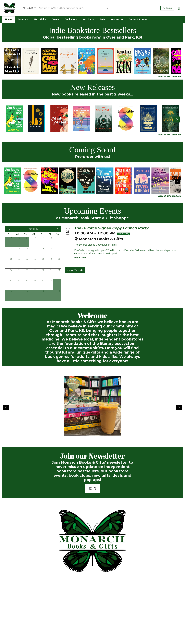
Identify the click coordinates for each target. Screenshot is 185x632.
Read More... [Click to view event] (81, 257)
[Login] (167, 8)
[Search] (107, 8)
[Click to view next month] (57, 229)
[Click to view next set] (177, 62)
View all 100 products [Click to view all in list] (169, 76)
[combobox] (29, 8)
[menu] (92, 19)
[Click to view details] (12, 61)
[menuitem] (8, 19)
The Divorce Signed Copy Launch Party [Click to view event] (111, 228)
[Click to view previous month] (9, 229)
